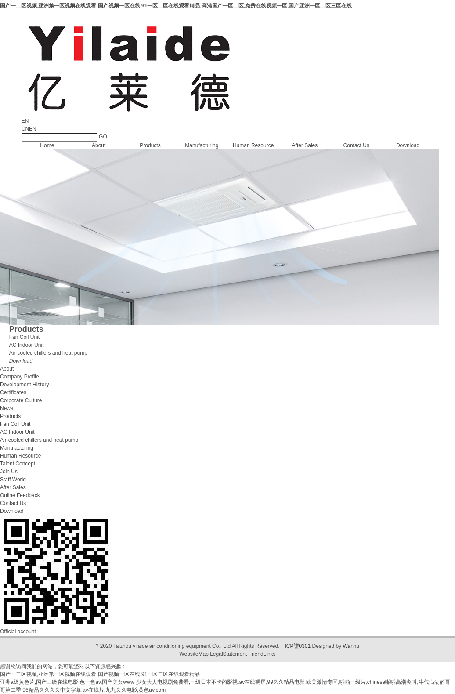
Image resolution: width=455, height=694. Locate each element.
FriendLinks (262, 654)
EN (32, 129)
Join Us (9, 472)
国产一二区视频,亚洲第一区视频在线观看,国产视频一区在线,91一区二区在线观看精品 (100, 674)
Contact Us (356, 145)
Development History (24, 385)
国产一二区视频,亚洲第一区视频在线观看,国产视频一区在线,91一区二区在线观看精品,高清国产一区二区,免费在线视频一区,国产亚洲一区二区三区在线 (176, 6)
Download (407, 145)
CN (25, 129)
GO (103, 137)
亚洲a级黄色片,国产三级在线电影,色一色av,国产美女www (67, 682)
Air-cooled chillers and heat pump (48, 353)
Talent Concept (17, 464)
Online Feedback (20, 495)
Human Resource (253, 145)
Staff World (13, 479)
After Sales (305, 145)
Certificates (13, 392)
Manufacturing (201, 145)
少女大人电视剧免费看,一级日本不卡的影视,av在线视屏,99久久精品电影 (220, 682)
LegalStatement (228, 654)
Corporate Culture (21, 400)
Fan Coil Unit (24, 337)
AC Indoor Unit (26, 345)
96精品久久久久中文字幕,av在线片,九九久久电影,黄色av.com (94, 690)
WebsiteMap (193, 654)
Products (150, 145)
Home (47, 145)
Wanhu (351, 646)
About (98, 145)
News (6, 408)
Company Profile (19, 377)
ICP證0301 (298, 646)
